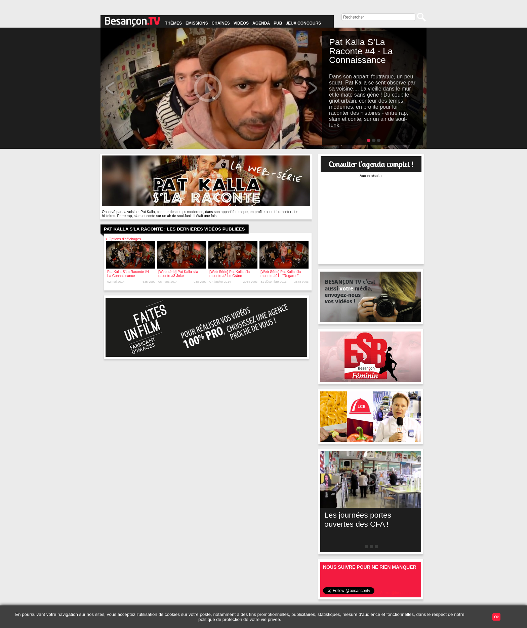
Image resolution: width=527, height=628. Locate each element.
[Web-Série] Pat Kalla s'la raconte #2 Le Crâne (229, 274)
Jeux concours (303, 23)
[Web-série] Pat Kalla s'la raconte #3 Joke (178, 274)
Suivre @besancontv (396, 593)
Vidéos (241, 23)
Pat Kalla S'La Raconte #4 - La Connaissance (129, 274)
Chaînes (221, 23)
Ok (496, 617)
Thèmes (173, 23)
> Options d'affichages (123, 239)
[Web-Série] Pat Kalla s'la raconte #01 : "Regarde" (280, 274)
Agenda (261, 23)
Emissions (197, 23)
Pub (278, 23)
